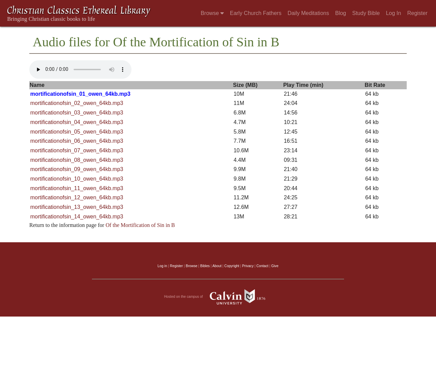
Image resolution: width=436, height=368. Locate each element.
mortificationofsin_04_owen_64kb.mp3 (76, 122)
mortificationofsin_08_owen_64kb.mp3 (76, 160)
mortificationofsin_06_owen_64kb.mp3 (76, 141)
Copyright (231, 266)
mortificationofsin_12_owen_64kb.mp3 (76, 197)
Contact (262, 266)
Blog (340, 13)
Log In (393, 13)
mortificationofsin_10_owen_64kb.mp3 (76, 179)
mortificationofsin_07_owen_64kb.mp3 (76, 150)
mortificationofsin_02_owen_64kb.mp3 (76, 103)
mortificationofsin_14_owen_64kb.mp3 (76, 216)
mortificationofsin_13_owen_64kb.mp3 (76, 207)
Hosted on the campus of (218, 297)
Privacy (248, 266)
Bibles (205, 266)
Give (274, 266)
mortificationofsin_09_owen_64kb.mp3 (76, 169)
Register (417, 13)
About (216, 266)
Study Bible (366, 13)
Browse (212, 13)
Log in (162, 266)
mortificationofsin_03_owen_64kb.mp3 (76, 113)
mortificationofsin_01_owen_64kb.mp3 (80, 94)
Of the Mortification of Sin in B (140, 225)
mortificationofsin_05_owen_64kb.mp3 (76, 132)
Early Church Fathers (255, 13)
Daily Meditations (308, 13)
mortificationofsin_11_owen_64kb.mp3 (76, 188)
